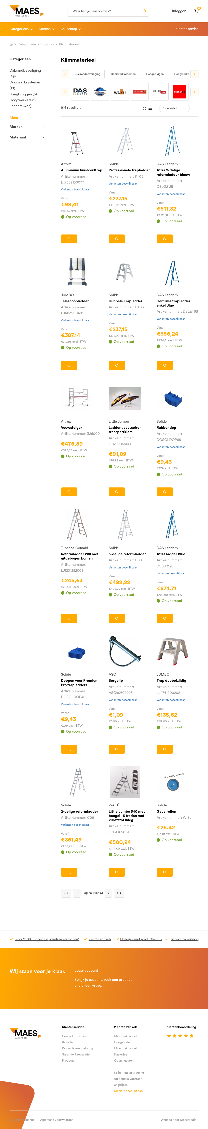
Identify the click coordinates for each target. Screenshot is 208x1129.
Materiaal (18, 137)
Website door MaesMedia (178, 1119)
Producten (69, 1060)
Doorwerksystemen (123, 74)
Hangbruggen (155, 74)
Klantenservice (187, 29)
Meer (14, 117)
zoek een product (118, 979)
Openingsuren (123, 1060)
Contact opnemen (74, 1036)
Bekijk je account (88, 979)
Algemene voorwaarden (56, 1119)
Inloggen (179, 11)
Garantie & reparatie (76, 1054)
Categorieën (19, 29)
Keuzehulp (69, 29)
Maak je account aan (128, 1091)
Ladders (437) (20, 106)
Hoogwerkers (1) (23, 100)
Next (194, 74)
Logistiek (47, 44)
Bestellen (68, 1042)
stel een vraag (90, 985)
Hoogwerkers (182, 74)
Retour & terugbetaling (77, 1048)
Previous (65, 74)
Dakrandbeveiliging (87, 74)
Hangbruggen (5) (23, 94)
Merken (45, 29)
